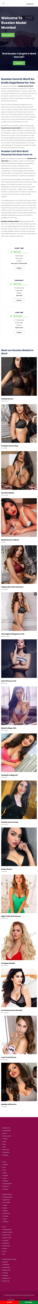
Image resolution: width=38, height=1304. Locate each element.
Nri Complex (5, 1203)
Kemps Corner (6, 1238)
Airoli (3, 1147)
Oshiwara (4, 1222)
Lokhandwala (6, 1131)
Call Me (9, 1302)
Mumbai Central (6, 1232)
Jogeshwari (5, 1200)
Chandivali (5, 1265)
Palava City (5, 1281)
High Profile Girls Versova (11, 916)
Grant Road (5, 1214)
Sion (3, 1254)
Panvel (4, 1133)
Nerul (3, 1144)
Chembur (4, 1189)
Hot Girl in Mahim (7, 493)
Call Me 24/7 (30, 4)
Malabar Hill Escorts (8, 1105)
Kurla (3, 1170)
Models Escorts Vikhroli (10, 540)
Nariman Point (6, 1136)
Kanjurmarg (5, 1268)
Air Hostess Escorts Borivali (11, 1011)
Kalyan (4, 1178)
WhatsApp (28, 1302)
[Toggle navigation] (3, 3)
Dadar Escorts (6, 869)
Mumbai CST (5, 1270)
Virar (3, 1167)
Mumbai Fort (5, 1278)
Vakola (4, 1219)
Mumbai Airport (6, 1194)
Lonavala (4, 1240)
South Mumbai (6, 1230)
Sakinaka (4, 1181)
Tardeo (4, 1205)
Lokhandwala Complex (8, 1259)
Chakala (4, 1273)
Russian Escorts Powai (9, 822)
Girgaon (4, 1211)
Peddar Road (6, 1235)
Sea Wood (5, 1186)
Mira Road (5, 1150)
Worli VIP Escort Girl (8, 681)
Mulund (4, 1249)
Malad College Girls (8, 728)
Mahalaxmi (5, 1243)
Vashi (3, 1142)
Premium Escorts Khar (9, 446)
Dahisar (4, 1208)
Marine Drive (5, 1128)
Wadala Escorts (7, 399)
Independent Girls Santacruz (12, 587)
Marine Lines (5, 1246)
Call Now (19, 268)
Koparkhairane (6, 1184)
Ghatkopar (5, 1152)
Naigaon (4, 1262)
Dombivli (4, 1276)
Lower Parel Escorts (8, 1058)
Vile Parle (4, 1165)
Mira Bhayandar (6, 1197)
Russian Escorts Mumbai (22, 1300)
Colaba (4, 1139)
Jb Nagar (4, 1216)
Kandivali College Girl (9, 775)
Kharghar (4, 1176)
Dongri (4, 1173)
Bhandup (4, 1155)
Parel (3, 1227)
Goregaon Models (8, 964)
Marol (3, 1251)
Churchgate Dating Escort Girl (12, 634)
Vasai (3, 1162)
